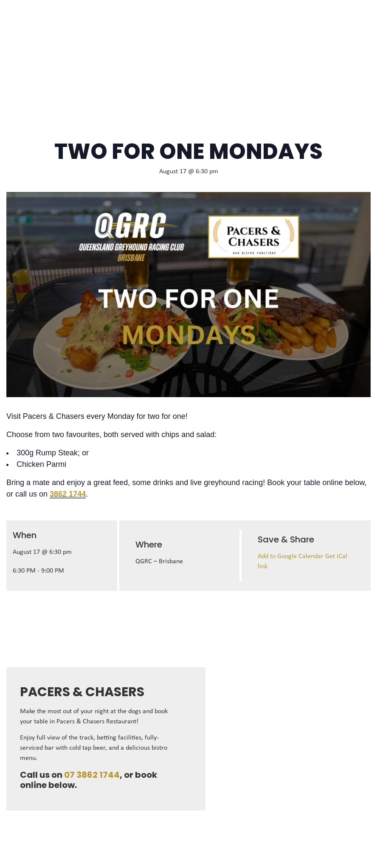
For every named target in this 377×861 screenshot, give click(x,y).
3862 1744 (68, 494)
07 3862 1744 (92, 775)
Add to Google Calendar (291, 556)
